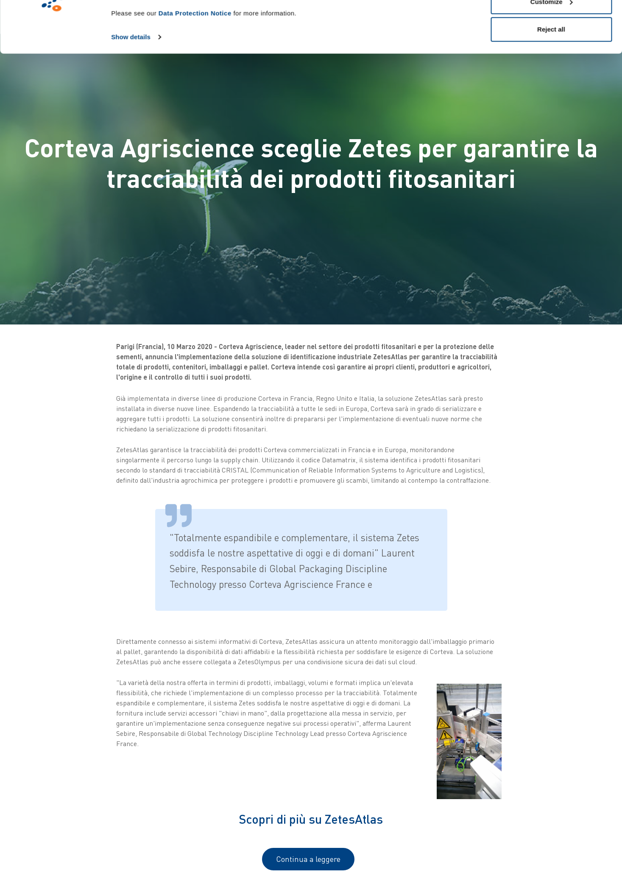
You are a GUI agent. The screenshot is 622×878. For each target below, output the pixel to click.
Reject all (551, 77)
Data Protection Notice (195, 61)
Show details (131, 85)
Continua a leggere (308, 859)
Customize (551, 50)
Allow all (551, 22)
